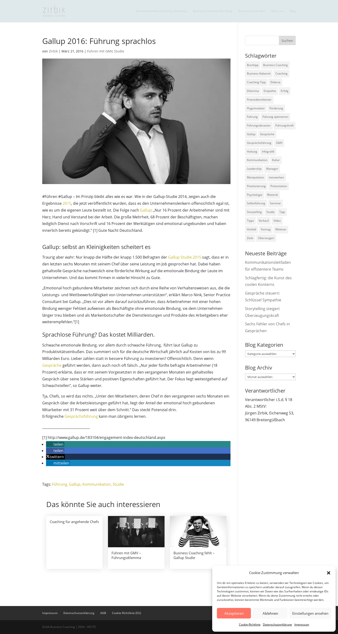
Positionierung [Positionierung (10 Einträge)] (256, 186)
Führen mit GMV (99, 51)
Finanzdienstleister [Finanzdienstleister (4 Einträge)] (259, 100)
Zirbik (53, 51)
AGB (103, 613)
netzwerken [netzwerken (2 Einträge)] (276, 177)
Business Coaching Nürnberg (212, 11)
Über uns (277, 11)
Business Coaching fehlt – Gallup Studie (194, 555)
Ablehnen (270, 613)
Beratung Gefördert (251, 11)
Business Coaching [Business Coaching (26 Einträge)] (275, 65)
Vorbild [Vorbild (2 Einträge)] (251, 229)
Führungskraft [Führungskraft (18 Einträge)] (284, 125)
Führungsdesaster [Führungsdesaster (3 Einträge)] (259, 125)
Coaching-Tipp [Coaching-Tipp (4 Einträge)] (256, 82)
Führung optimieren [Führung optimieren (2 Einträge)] (275, 117)
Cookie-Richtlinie (250, 624)
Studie (119, 51)
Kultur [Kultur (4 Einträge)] (276, 160)
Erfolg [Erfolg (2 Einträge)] (284, 91)
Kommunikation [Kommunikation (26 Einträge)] (257, 160)
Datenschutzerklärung (277, 624)
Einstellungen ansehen (310, 613)
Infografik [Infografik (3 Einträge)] (268, 152)
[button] (328, 573)
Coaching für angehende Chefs (74, 521)
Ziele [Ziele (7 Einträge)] (250, 238)
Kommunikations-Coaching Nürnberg (161, 11)
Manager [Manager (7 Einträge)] (272, 169)
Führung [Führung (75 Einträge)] (252, 117)
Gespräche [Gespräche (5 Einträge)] (267, 134)
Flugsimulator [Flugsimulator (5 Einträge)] (256, 108)
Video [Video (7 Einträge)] (277, 221)
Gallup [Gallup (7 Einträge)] (251, 134)
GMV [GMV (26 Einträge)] (279, 143)
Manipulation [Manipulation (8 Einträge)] (255, 177)
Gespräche (52, 365)
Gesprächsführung (82, 416)
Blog (293, 11)
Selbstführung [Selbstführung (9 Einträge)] (256, 203)
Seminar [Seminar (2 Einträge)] (275, 203)
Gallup (145, 210)
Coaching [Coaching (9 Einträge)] (281, 73)
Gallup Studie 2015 (184, 257)
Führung (59, 484)
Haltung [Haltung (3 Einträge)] (252, 152)
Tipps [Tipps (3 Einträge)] (250, 221)
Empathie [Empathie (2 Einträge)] (270, 91)
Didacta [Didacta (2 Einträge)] (275, 82)
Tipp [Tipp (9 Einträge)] (282, 212)
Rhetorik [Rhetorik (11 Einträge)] (272, 195)
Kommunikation (96, 484)
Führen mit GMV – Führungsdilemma (126, 555)
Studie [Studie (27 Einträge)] (270, 212)
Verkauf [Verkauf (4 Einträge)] (264, 221)
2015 (67, 203)
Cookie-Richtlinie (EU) (126, 613)
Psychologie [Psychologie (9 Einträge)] (254, 195)
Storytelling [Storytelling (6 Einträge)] (254, 212)
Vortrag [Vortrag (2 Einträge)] (266, 229)
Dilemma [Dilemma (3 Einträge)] (253, 91)
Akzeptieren (234, 613)
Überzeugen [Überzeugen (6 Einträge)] (266, 238)
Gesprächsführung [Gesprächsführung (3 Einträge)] (259, 143)
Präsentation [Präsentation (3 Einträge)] (278, 186)
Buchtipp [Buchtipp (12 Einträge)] (252, 65)
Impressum (301, 624)
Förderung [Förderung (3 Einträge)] (276, 108)
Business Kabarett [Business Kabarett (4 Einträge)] (259, 73)
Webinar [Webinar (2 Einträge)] (280, 229)
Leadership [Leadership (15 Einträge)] (254, 169)
